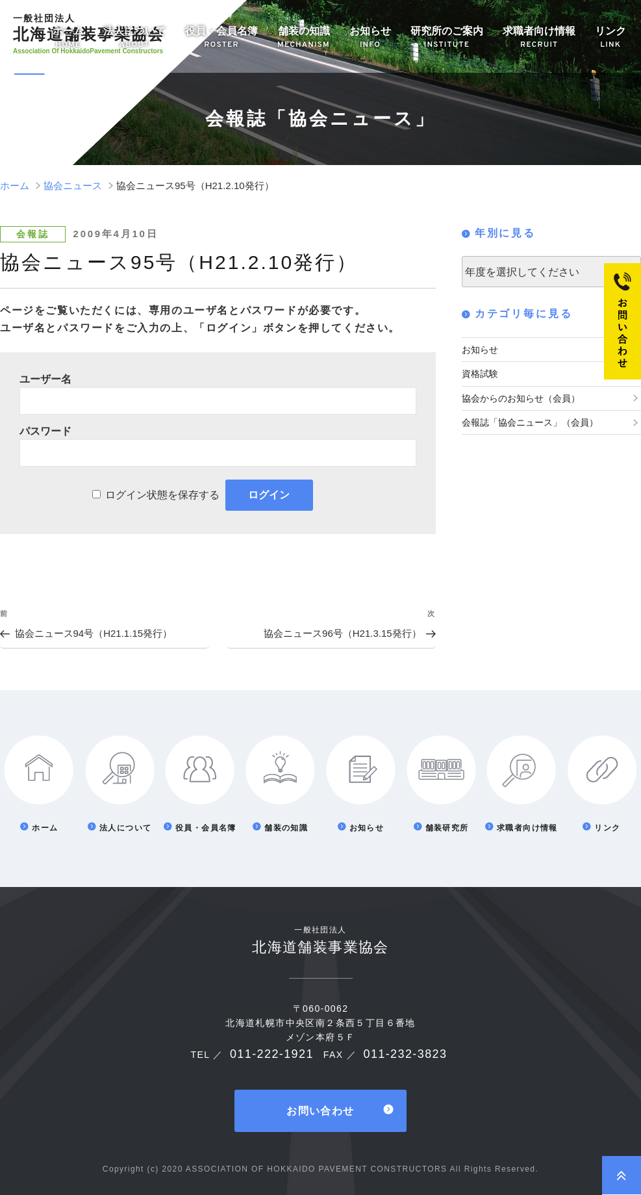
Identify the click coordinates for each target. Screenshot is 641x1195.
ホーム (68, 38)
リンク (610, 38)
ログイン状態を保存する (162, 494)
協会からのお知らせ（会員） (521, 398)
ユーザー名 (45, 379)
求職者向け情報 (539, 38)
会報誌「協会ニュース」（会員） (530, 422)
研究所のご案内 (446, 38)
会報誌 (32, 234)
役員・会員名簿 (221, 38)
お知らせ (370, 38)
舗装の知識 (303, 38)
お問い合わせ (320, 1110)
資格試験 (480, 373)
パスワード (45, 431)
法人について (134, 38)
